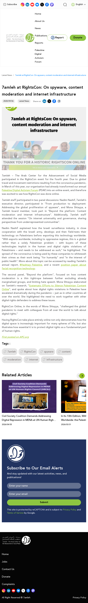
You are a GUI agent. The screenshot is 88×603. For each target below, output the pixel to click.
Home (38, 14)
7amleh (9, 352)
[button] (82, 375)
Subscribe (10, 4)
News (38, 28)
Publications (41, 35)
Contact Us (8, 569)
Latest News (7, 75)
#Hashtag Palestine (31, 265)
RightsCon (28, 352)
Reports (39, 43)
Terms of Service (15, 513)
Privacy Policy (69, 509)
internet (31, 359)
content (64, 352)
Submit (44, 502)
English (77, 4)
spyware (46, 352)
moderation (12, 359)
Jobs (4, 562)
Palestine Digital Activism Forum (39, 56)
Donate (6, 577)
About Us (40, 21)
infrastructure (52, 359)
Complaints (8, 584)
